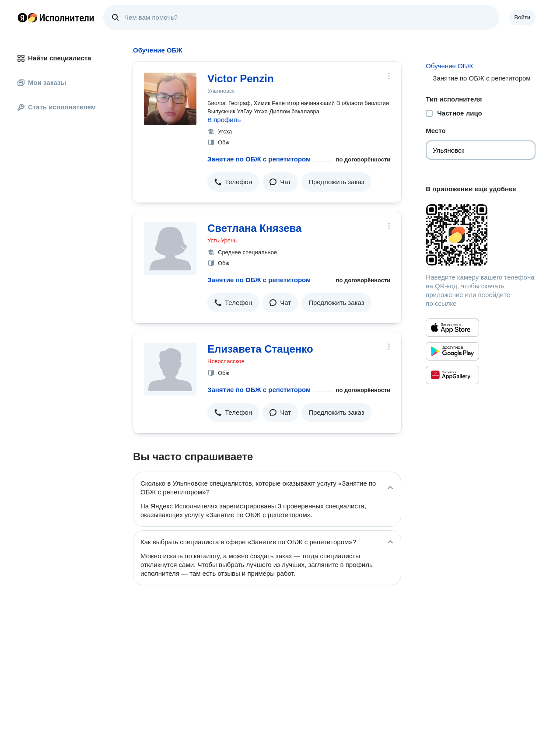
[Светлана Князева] (170, 248)
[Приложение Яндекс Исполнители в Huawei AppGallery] (452, 375)
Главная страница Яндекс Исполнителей (56, 17)
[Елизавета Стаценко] (170, 369)
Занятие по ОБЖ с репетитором (259, 159)
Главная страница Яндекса (22, 17)
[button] (233, 182)
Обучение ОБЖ (449, 66)
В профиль (224, 119)
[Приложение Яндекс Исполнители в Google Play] (452, 351)
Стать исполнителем (57, 107)
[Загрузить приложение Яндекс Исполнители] (481, 235)
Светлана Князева (254, 228)
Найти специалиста (54, 58)
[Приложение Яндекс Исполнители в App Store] (452, 327)
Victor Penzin (240, 78)
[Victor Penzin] (170, 99)
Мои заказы (42, 82)
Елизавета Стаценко (260, 349)
